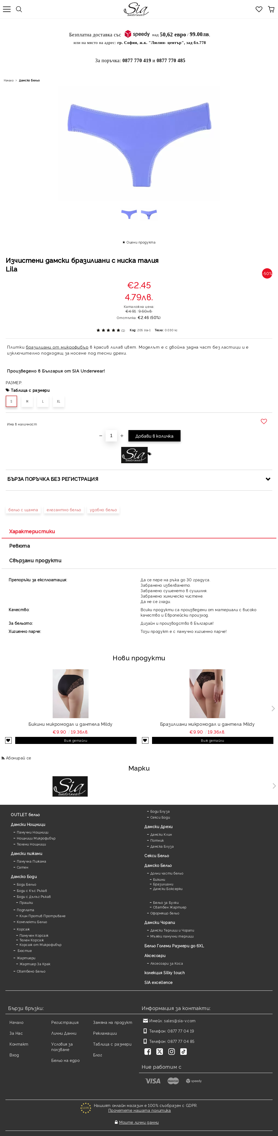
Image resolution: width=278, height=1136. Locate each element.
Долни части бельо (167, 873)
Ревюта (19, 545)
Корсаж (23, 929)
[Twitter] (160, 1052)
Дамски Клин (161, 834)
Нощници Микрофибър (36, 838)
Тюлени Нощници (31, 844)
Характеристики (32, 531)
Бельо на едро (65, 1060)
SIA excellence (158, 982)
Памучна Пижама (31, 861)
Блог (97, 1054)
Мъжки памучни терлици (172, 936)
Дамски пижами (26, 853)
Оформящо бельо (164, 913)
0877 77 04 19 (181, 1030)
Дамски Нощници (28, 824)
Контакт (19, 1043)
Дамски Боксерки (168, 888)
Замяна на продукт (112, 1022)
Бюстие (24, 950)
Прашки (26, 902)
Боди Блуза (160, 811)
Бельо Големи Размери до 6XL (174, 945)
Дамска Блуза (162, 846)
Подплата (25, 909)
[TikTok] (184, 1052)
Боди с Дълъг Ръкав (34, 896)
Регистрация (64, 1022)
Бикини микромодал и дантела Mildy (70, 724)
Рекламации (105, 1033)
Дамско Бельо (29, 80)
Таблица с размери (30, 390)
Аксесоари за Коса (166, 963)
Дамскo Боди (24, 876)
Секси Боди (160, 817)
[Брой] (111, 435)
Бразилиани (163, 884)
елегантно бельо (64, 509)
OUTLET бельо (25, 814)
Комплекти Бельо (32, 921)
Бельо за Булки (166, 902)
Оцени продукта (141, 242)
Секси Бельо (156, 855)
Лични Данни (63, 1033)
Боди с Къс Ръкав (32, 890)
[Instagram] (172, 1052)
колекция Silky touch (164, 972)
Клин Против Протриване (43, 915)
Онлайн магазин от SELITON (139, 1131)
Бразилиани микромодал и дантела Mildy (207, 724)
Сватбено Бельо (31, 971)
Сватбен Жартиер (170, 907)
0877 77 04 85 (181, 1041)
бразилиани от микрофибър (57, 347)
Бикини (159, 879)
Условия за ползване (62, 1046)
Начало (9, 80)
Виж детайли (75, 740)
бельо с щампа (23, 509)
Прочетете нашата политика (139, 1110)
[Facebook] (148, 1052)
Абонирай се (18, 757)
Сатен (23, 867)
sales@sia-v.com (179, 1020)
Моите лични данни (139, 1118)
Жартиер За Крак (35, 963)
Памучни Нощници (33, 832)
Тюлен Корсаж (32, 940)
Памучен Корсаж (34, 935)
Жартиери (26, 957)
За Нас (16, 1033)
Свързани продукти (35, 560)
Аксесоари (155, 955)
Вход (14, 1054)
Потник (157, 840)
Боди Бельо (26, 884)
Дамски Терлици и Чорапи (172, 930)
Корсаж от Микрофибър (41, 944)
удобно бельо (103, 509)
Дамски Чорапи (159, 922)
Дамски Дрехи (158, 826)
